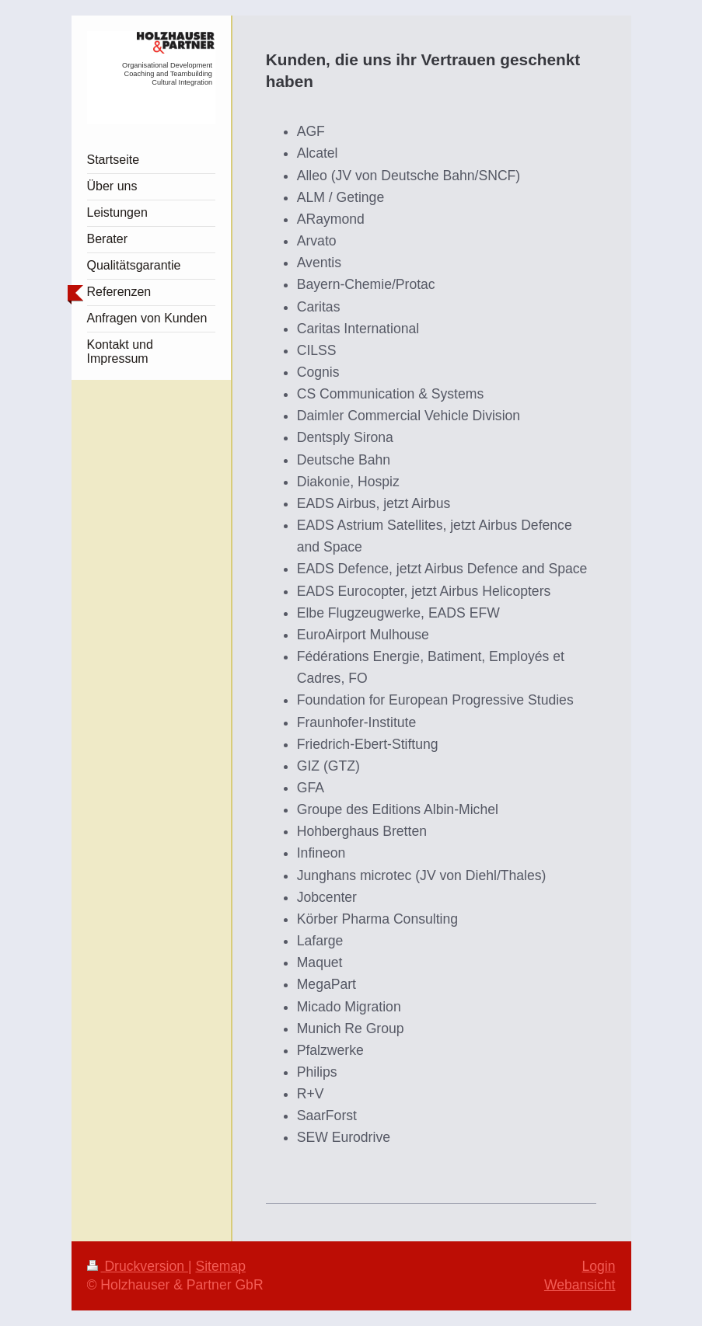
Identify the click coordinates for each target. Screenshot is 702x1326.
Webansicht (580, 1285)
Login (598, 1266)
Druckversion (137, 1266)
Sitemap (220, 1266)
